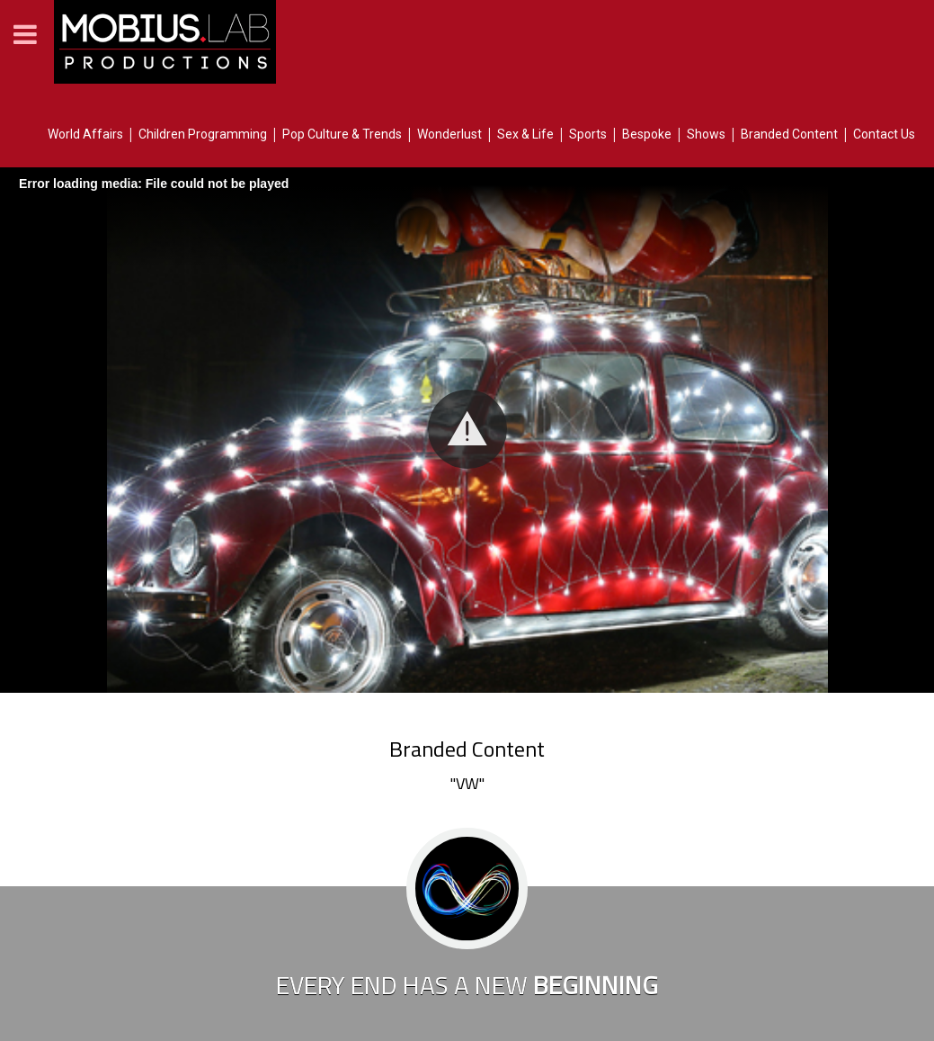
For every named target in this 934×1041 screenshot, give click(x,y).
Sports (588, 134)
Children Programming (202, 134)
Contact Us (884, 134)
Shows (706, 134)
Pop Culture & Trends (342, 134)
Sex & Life (525, 134)
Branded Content (789, 134)
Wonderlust (449, 134)
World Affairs (85, 134)
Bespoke (647, 134)
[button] (467, 429)
